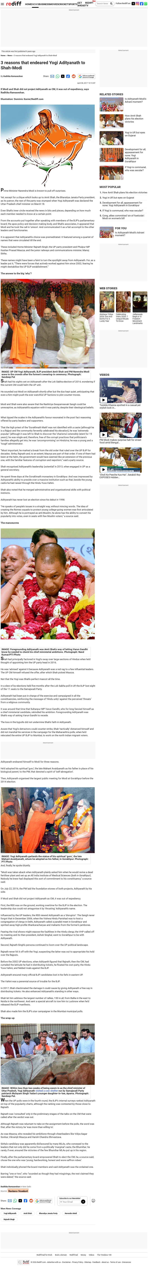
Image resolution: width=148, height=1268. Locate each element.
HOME (28, 4)
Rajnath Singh (9, 1219)
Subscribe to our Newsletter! (69, 1198)
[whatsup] (146, 3)
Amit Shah (28, 1213)
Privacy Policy (77, 1262)
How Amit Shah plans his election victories (134, 118)
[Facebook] (142, 3)
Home (3, 55)
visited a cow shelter (46, 1090)
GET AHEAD (81, 4)
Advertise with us (54, 1262)
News (10, 55)
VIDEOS (104, 374)
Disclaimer (66, 1262)
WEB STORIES (108, 288)
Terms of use (115, 1262)
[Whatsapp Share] (57, 76)
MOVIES (54, 4)
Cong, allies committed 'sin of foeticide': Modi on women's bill (123, 217)
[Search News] (110, 3)
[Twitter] (133, 3)
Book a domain (61, 1255)
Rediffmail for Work (44, 1255)
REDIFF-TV (89, 4)
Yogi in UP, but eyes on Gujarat (118, 197)
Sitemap (87, 1262)
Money (83, 1255)
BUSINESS (44, 4)
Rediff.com (41, 1262)
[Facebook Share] (67, 76)
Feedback (96, 1262)
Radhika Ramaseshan (13, 76)
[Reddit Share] (73, 76)
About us (105, 1262)
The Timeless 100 (104, 1255)
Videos (91, 1255)
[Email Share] (51, 76)
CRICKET (63, 4)
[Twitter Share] (62, 76)
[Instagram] (137, 3)
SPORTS (72, 4)
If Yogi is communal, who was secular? (122, 210)
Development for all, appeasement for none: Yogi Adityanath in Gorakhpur (135, 155)
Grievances (126, 1262)
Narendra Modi (71, 1213)
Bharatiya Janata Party (48, 1213)
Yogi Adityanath (10, 1213)
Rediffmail (74, 1255)
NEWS (35, 4)
